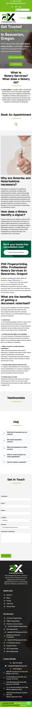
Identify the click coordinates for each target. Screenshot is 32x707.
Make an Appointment (16, 252)
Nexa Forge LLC (25, 705)
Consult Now (6, 556)
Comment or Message (8, 531)
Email (3, 503)
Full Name (4, 496)
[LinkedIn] (20, 7)
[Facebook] (12, 7)
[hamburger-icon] (29, 18)
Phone (3, 510)
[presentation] (14, 551)
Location (3, 517)
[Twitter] (16, 7)
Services (3, 524)
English (18, 9)
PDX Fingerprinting (20, 703)
